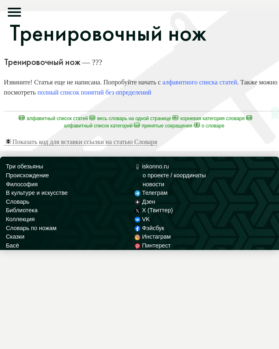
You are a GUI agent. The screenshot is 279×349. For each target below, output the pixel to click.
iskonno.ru (152, 166)
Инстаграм (153, 236)
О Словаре (209, 126)
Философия (22, 184)
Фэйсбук (149, 228)
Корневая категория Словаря (208, 118)
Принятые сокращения (163, 126)
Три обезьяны (24, 166)
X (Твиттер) (154, 210)
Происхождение (27, 175)
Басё (12, 245)
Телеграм (151, 193)
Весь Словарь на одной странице (130, 118)
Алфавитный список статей (53, 118)
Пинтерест (153, 245)
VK (142, 219)
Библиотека (21, 210)
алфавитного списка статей (199, 82)
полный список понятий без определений (94, 92)
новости (153, 184)
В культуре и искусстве (37, 193)
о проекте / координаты (174, 175)
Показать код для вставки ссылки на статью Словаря (81, 141)
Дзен (145, 201)
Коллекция (20, 219)
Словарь (17, 201)
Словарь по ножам (31, 228)
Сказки (15, 236)
